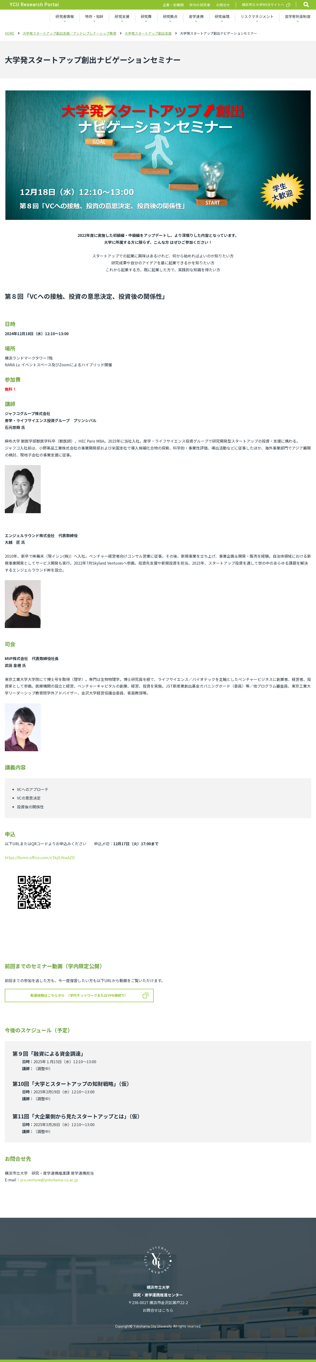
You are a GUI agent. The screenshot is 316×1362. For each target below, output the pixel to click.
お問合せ (223, 4)
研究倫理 (222, 16)
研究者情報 (65, 16)
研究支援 (122, 16)
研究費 (146, 16)
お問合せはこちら (158, 1310)
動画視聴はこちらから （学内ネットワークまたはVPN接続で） (79, 995)
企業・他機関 (173, 4)
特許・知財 (94, 16)
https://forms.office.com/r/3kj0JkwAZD (40, 857)
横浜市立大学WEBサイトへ (263, 4)
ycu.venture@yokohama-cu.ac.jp (49, 1180)
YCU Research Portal (34, 4)
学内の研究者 (199, 4)
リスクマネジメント (257, 16)
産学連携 (196, 16)
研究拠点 (170, 16)
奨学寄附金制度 (297, 16)
